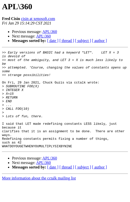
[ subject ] (83, 40)
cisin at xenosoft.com (38, 18)
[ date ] (52, 40)
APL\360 (49, 32)
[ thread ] (66, 40)
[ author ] (99, 40)
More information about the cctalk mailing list (39, 198)
